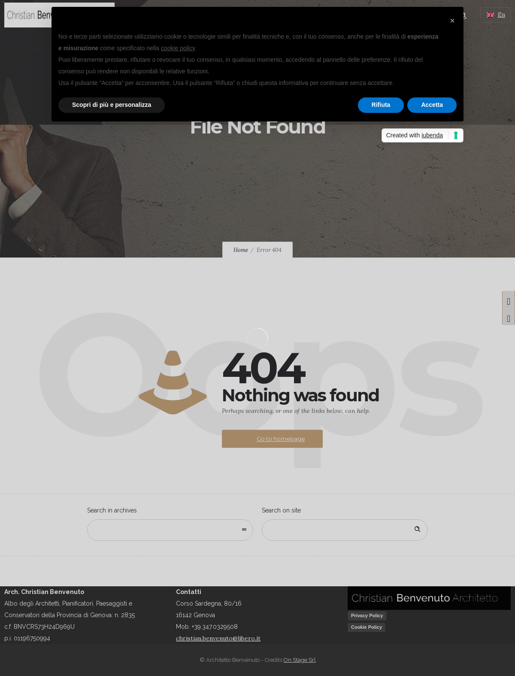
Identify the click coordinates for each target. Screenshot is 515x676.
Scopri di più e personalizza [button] (111, 104)
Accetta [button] (432, 104)
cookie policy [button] (178, 48)
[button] (452, 20)
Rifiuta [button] (381, 104)
